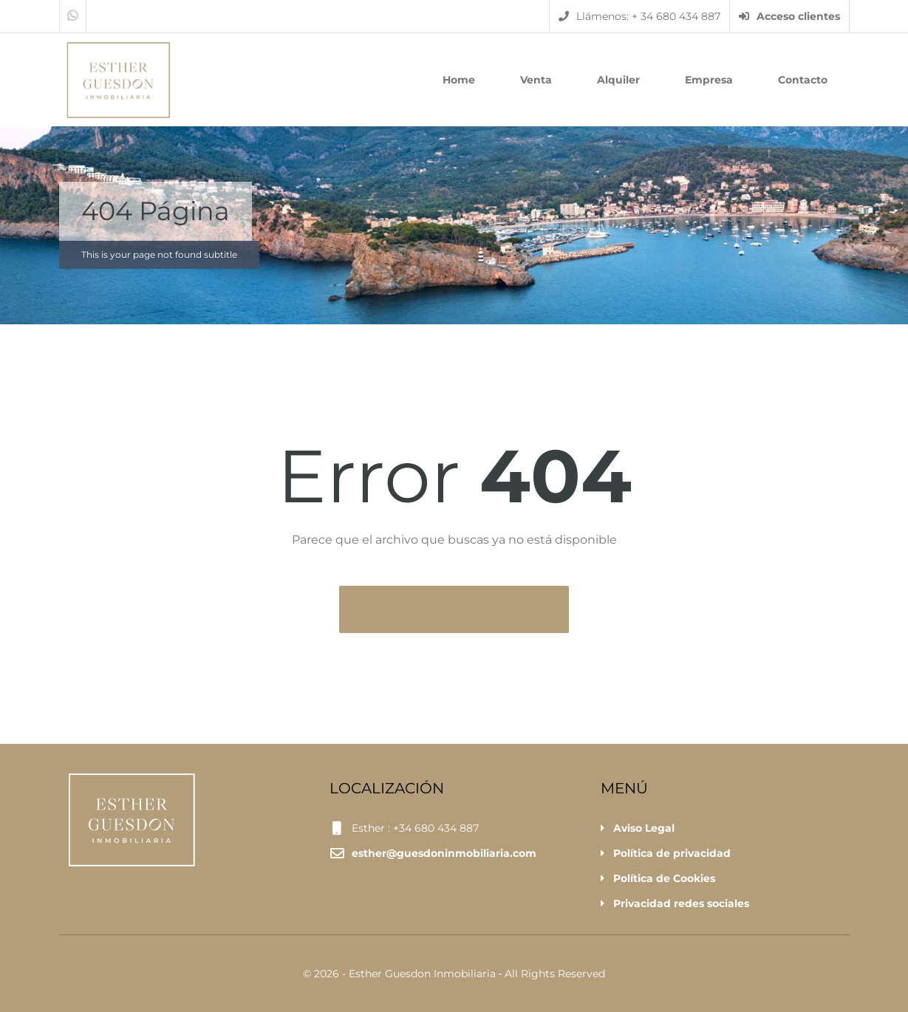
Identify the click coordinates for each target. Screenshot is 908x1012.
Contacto (802, 79)
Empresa (709, 79)
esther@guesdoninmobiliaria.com (444, 853)
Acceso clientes (789, 16)
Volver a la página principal (444, 609)
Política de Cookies (664, 878)
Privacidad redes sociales (681, 903)
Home (459, 79)
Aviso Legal (644, 828)
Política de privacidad (672, 853)
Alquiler (618, 79)
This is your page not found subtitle (159, 254)
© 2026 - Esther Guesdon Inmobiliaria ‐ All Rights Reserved (454, 973)
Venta (536, 79)
